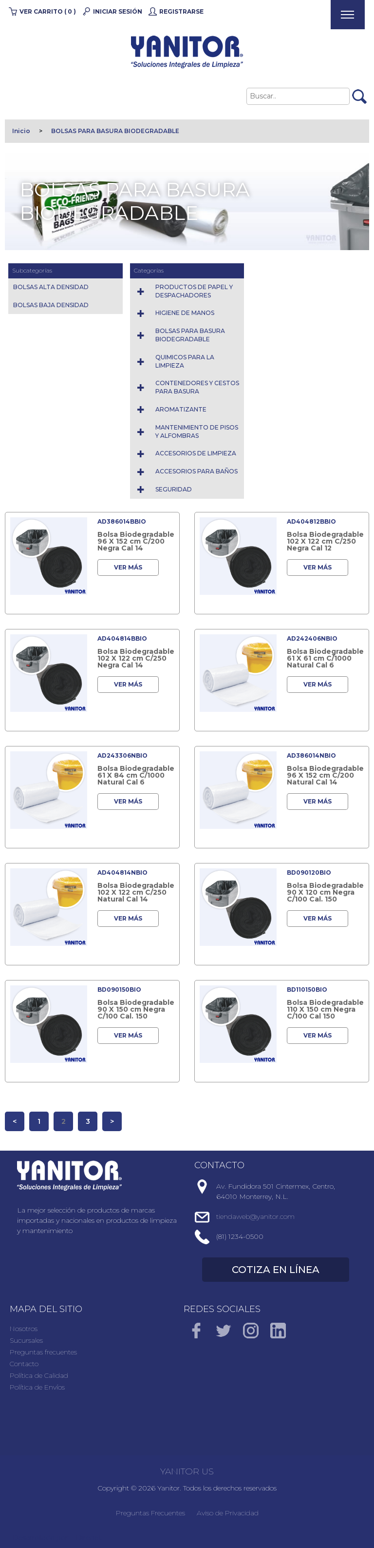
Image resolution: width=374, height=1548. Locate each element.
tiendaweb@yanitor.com (255, 1216)
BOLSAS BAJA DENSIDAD (51, 305)
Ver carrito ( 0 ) (47, 11)
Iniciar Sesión (117, 11)
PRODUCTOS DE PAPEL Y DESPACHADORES (194, 291)
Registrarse (181, 11)
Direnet (89, 1537)
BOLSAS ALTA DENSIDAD (51, 287)
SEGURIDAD (173, 489)
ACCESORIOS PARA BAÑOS (196, 471)
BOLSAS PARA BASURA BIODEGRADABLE (115, 131)
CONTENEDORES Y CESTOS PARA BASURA (197, 387)
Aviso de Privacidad (228, 1513)
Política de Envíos (37, 1387)
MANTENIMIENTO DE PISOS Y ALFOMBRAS (196, 431)
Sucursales (26, 1340)
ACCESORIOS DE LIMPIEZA (195, 453)
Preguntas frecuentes (43, 1352)
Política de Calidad (39, 1375)
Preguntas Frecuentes (150, 1513)
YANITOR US (187, 1471)
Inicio (21, 131)
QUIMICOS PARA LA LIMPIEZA (184, 361)
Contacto (24, 1363)
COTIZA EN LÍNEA (275, 1269)
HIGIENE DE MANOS (184, 312)
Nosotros (23, 1328)
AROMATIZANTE (180, 409)
